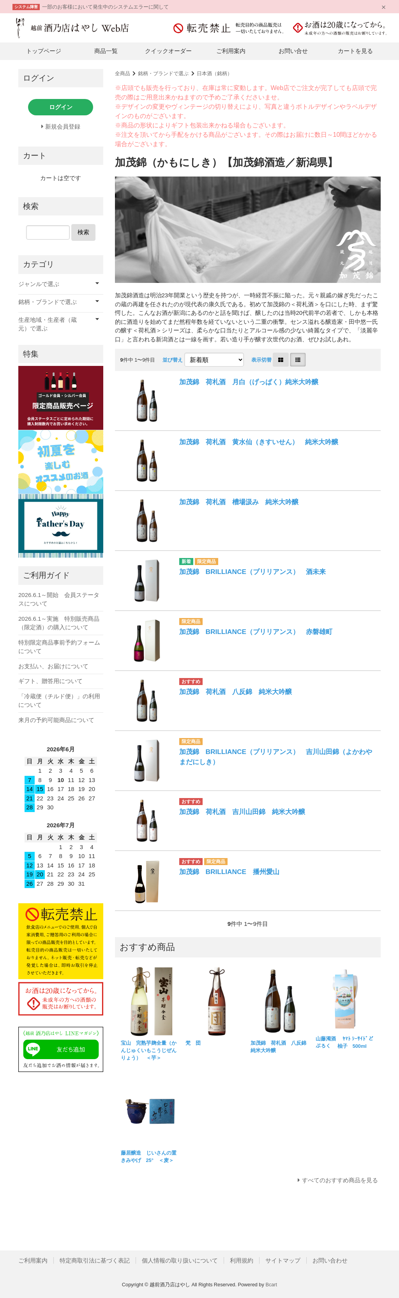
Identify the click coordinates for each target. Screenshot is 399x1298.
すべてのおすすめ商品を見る (340, 1180)
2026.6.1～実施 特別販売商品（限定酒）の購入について (58, 623)
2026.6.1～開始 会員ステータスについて (58, 599)
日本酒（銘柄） (214, 73)
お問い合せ (293, 51)
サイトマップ (282, 1260)
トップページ (43, 51)
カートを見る (355, 51)
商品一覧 (106, 51)
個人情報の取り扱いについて (180, 1260)
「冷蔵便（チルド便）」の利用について (59, 700)
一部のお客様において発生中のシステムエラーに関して (105, 7)
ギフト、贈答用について (50, 681)
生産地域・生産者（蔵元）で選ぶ (47, 324)
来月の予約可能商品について (56, 720)
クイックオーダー (168, 51)
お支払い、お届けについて (53, 666)
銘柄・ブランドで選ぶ (163, 73)
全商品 (122, 73)
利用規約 (241, 1260)
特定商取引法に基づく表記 (95, 1260)
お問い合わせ (330, 1260)
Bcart (271, 1284)
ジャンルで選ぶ (38, 284)
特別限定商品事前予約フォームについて (59, 647)
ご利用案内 (230, 51)
